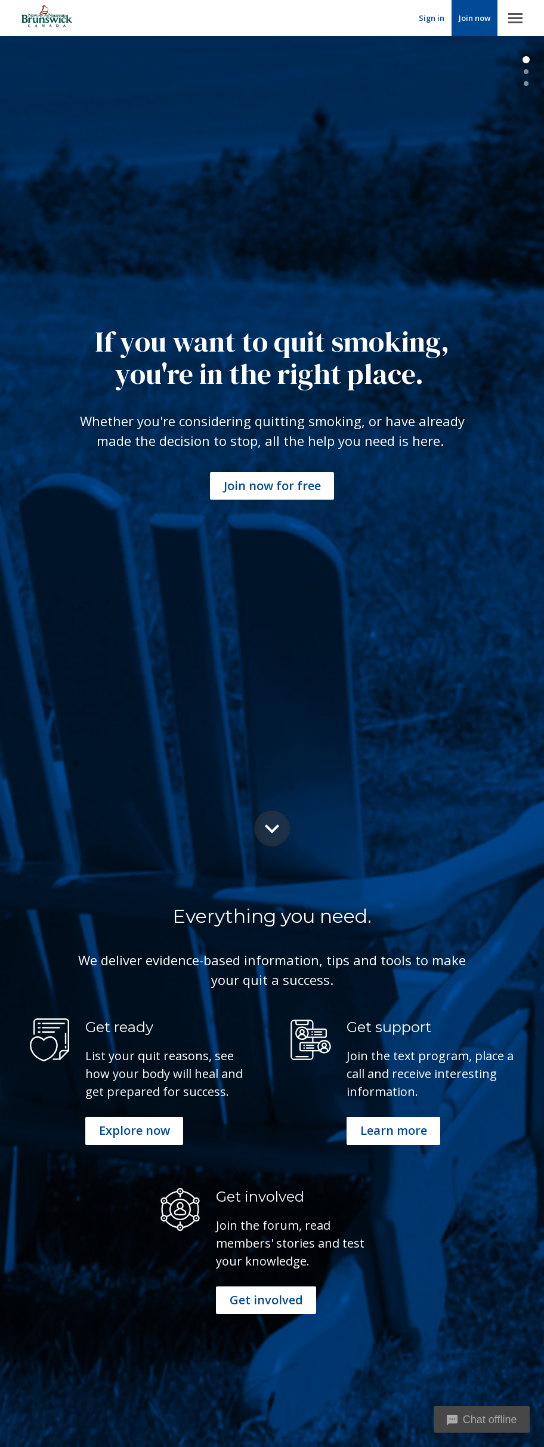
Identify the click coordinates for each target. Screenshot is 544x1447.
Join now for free (272, 486)
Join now (474, 18)
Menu (515, 18)
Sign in (431, 18)
